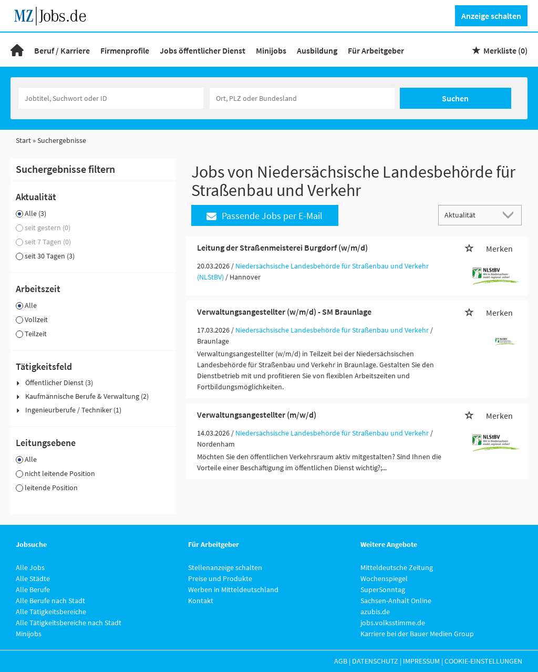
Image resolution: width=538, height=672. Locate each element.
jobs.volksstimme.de (392, 622)
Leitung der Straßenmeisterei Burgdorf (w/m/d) (282, 247)
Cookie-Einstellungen (483, 661)
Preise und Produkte (220, 578)
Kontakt (200, 600)
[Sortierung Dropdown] (510, 214)
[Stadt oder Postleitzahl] (302, 98)
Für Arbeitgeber (376, 50)
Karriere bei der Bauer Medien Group (417, 633)
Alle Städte (33, 578)
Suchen (455, 98)
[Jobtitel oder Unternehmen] (110, 98)
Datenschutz (375, 661)
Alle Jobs (30, 567)
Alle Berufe (33, 589)
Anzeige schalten (491, 16)
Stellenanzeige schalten (225, 567)
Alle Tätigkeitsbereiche (51, 611)
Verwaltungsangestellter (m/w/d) (256, 414)
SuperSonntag (382, 589)
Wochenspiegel (384, 578)
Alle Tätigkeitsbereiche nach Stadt (68, 622)
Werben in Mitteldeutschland (233, 589)
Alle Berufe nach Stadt (50, 600)
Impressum (421, 661)
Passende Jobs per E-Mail (264, 216)
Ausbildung (317, 50)
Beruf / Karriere (62, 50)
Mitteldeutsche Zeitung (396, 567)
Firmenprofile (124, 50)
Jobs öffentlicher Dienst (202, 50)
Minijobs (271, 50)
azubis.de (375, 611)
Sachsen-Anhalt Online (395, 600)
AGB (340, 661)
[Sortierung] (469, 214)
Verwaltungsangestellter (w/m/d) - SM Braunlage (284, 311)
